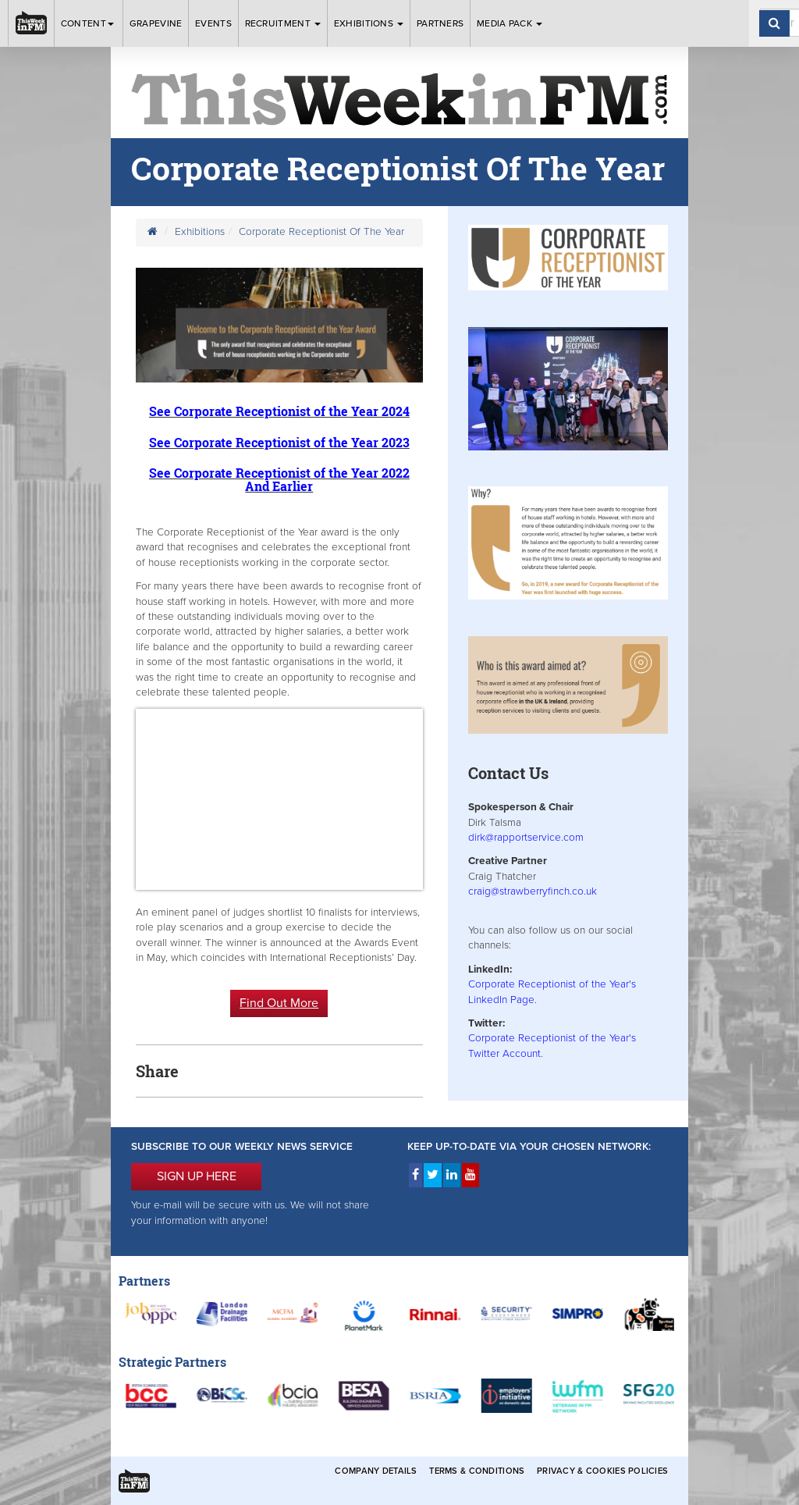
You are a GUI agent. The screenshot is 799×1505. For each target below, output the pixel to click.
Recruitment (283, 23)
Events (213, 23)
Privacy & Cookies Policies (602, 1471)
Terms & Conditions (476, 1471)
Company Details (376, 1471)
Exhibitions (369, 23)
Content (88, 23)
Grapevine (156, 23)
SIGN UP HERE (196, 1176)
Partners (440, 23)
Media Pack (509, 23)
